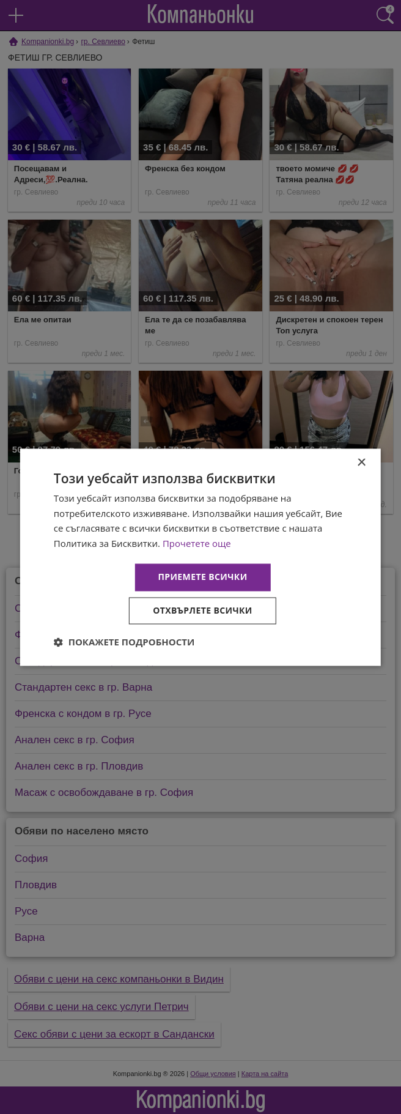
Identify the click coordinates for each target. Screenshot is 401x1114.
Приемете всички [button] (202, 576)
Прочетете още (197, 544)
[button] (124, 641)
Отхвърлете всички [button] (202, 610)
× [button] (361, 462)
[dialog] (200, 557)
